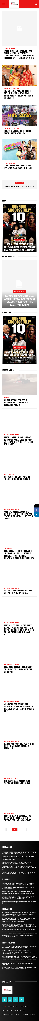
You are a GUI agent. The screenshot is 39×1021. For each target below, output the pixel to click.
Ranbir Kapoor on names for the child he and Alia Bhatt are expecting (19, 746)
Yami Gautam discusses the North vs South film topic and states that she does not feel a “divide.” (18, 515)
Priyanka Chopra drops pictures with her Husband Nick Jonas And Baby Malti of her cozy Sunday (19, 872)
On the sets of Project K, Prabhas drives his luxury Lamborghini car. (16, 402)
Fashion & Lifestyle (11, 88)
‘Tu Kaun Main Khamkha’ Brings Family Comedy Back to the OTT (18, 166)
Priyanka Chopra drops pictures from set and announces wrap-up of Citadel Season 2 (17, 863)
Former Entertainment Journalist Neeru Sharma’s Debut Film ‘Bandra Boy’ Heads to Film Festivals (18, 884)
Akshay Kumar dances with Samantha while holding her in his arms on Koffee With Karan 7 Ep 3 (19, 708)
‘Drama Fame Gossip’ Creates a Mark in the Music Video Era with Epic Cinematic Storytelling (19, 968)
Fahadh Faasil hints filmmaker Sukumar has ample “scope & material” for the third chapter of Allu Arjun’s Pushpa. (19, 554)
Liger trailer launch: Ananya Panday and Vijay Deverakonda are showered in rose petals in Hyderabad (18, 441)
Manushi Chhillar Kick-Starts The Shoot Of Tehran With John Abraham (18, 669)
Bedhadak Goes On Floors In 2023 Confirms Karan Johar (17, 782)
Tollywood (9, 548)
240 (9, 829)
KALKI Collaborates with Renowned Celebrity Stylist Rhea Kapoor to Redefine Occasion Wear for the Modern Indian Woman (19, 935)
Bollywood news (11, 435)
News (6, 397)
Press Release (9, 48)
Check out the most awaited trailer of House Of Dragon (17, 478)
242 (20, 829)
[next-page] (25, 829)
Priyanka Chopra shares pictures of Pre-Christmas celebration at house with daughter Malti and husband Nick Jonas (18, 858)
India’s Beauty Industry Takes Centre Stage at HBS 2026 (17, 132)
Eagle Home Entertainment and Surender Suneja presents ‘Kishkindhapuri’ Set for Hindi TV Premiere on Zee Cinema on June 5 (19, 54)
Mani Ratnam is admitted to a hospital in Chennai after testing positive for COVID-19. (18, 818)
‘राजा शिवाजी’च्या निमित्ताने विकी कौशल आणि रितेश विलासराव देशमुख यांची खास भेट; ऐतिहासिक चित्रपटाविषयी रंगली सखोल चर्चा (19, 902)
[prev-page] (4, 829)
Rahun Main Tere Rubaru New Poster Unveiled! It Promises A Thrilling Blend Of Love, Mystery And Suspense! (17, 963)
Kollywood (9, 813)
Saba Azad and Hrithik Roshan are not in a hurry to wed (18, 591)
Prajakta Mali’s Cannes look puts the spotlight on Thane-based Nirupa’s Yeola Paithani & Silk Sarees (18, 94)
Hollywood (9, 474)
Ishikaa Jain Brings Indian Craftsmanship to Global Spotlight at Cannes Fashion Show (18, 930)
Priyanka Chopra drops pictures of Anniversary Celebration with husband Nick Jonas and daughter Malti (19, 868)
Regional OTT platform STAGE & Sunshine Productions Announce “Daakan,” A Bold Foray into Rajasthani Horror (19, 300)
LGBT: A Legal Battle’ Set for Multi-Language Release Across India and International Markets (19, 247)
